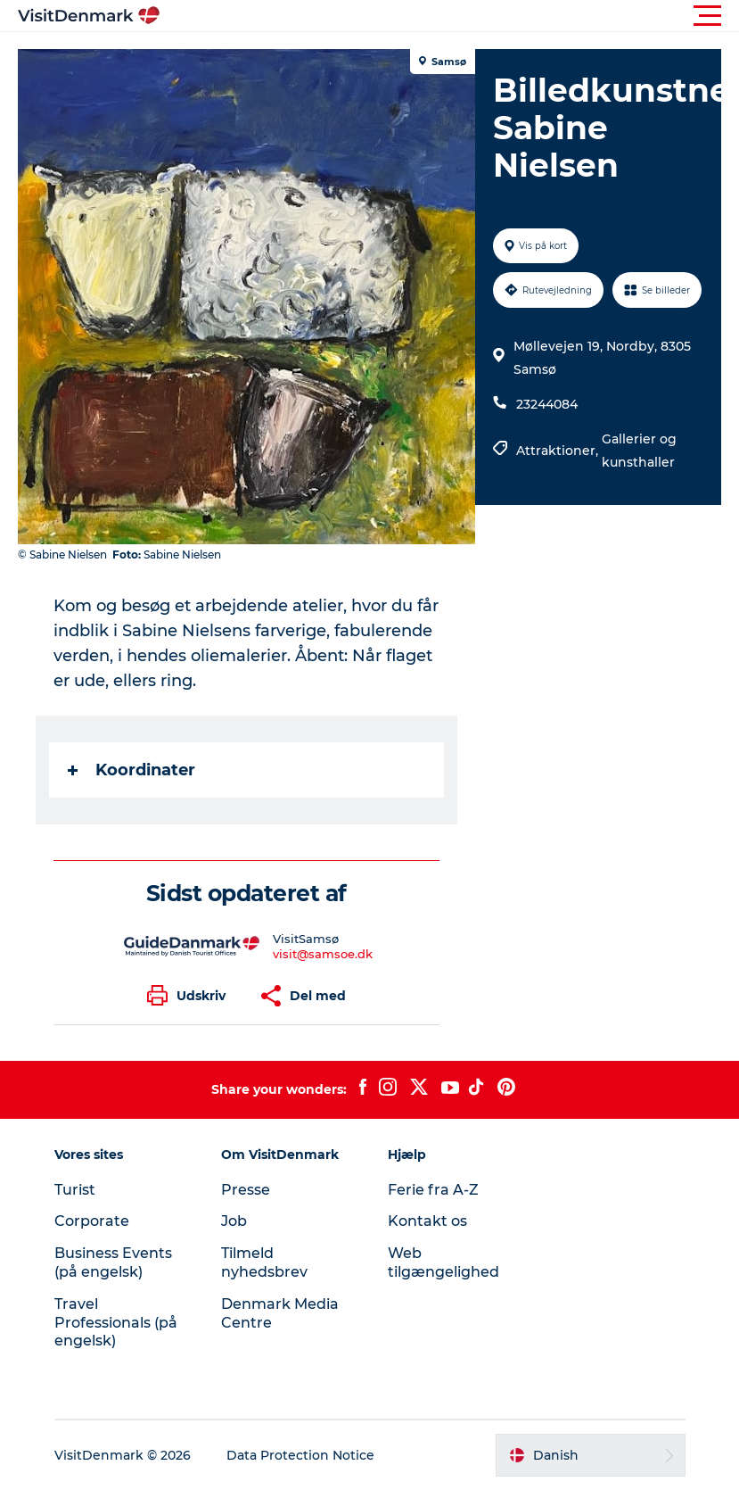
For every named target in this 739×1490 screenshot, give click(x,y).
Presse (245, 1189)
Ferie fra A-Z (433, 1189)
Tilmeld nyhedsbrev (264, 1262)
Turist (74, 1189)
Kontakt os (427, 1221)
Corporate (91, 1221)
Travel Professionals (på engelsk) (115, 1322)
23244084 (547, 404)
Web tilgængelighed (443, 1262)
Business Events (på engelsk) (113, 1262)
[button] (449, 16)
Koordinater (131, 770)
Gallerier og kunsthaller (639, 450)
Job (234, 1221)
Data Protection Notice (300, 1455)
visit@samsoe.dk (323, 954)
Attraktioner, (559, 451)
